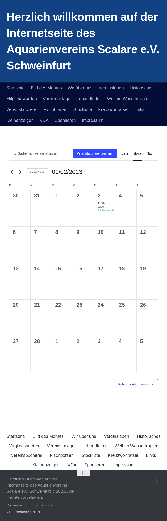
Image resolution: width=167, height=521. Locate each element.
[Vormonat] (11, 171)
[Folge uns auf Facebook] (157, 481)
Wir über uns (80, 87)
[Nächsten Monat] (20, 171)
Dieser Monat (37, 171)
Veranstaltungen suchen (94, 153)
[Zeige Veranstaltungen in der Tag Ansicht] (149, 153)
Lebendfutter (89, 98)
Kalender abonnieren (133, 384)
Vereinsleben (111, 87)
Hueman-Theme (27, 511)
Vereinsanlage (56, 98)
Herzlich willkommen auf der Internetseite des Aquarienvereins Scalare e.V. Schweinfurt (83, 41)
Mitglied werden (21, 98)
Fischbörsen (55, 109)
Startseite (15, 87)
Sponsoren (65, 120)
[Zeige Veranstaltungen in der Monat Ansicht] (137, 153)
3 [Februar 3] (99, 196)
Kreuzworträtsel (113, 109)
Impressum (93, 120)
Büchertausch (106, 210)
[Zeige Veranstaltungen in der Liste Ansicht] (125, 153)
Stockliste (82, 109)
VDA (44, 120)
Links (139, 109)
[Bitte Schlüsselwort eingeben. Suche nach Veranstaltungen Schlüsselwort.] (41, 153)
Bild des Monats (46, 87)
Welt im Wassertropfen (129, 98)
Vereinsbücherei (21, 109)
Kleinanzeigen (20, 120)
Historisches (142, 87)
